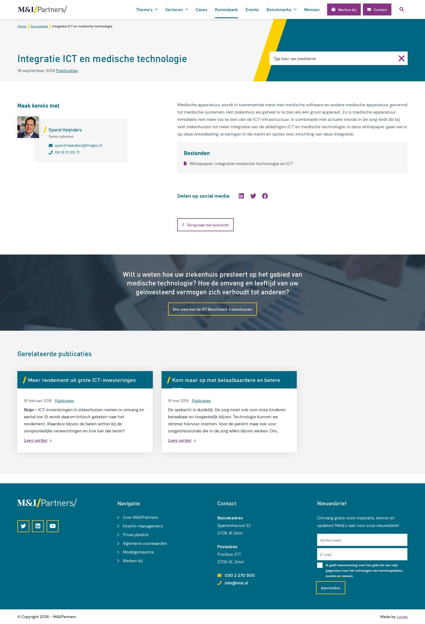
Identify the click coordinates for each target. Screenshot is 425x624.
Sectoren (174, 9)
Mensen (312, 9)
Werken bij (133, 561)
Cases (201, 9)
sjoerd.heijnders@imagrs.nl (78, 145)
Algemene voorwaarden (145, 543)
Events (252, 9)
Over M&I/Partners (140, 517)
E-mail (325, 554)
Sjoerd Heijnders (65, 130)
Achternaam (330, 540)
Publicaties (67, 70)
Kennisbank (226, 9)
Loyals (402, 616)
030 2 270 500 (240, 575)
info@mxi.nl (236, 583)
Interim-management (143, 526)
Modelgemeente (138, 552)
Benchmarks (278, 9)
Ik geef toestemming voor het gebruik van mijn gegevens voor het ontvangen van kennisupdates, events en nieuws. (364, 570)
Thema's (144, 9)
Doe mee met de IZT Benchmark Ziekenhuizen (212, 309)
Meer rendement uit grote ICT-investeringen (82, 380)
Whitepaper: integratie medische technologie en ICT (238, 163)
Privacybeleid (135, 535)
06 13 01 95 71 (67, 152)
